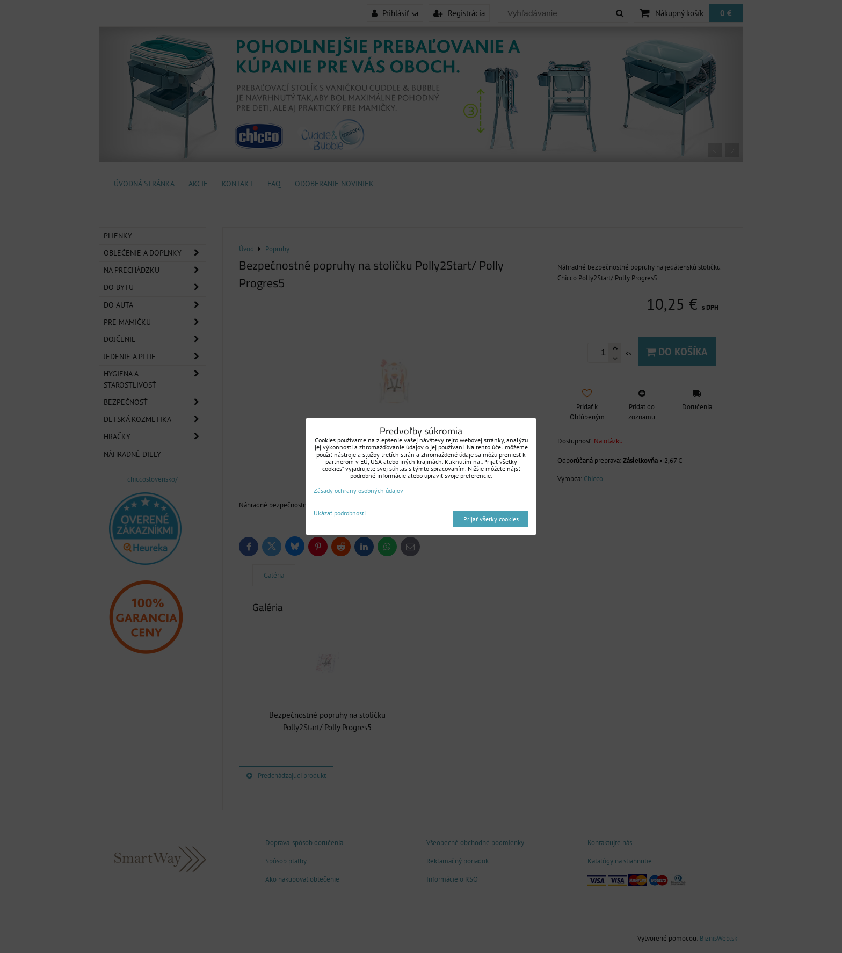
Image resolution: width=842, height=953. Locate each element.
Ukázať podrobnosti (340, 513)
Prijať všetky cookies (491, 519)
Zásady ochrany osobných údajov (358, 490)
